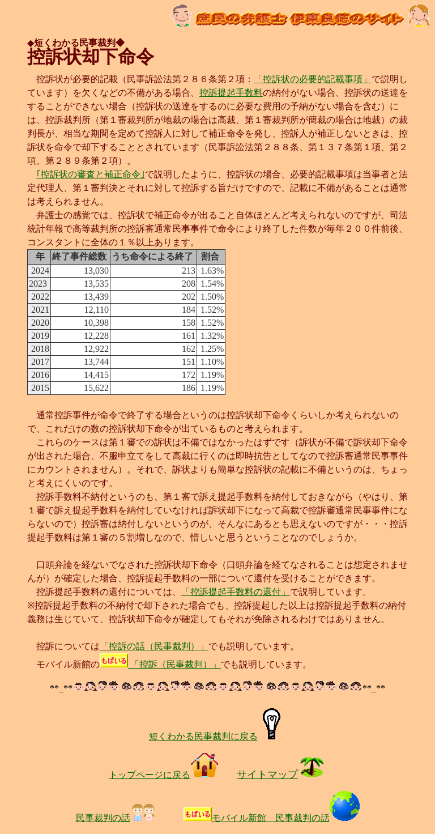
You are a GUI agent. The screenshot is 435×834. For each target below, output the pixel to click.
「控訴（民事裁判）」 (160, 664)
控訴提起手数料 (231, 92)
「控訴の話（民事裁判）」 (154, 646)
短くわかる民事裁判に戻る (218, 736)
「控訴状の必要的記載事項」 (313, 79)
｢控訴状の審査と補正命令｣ (90, 174)
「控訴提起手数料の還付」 (235, 592)
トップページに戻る (164, 775)
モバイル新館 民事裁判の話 (286, 818)
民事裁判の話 (116, 818)
